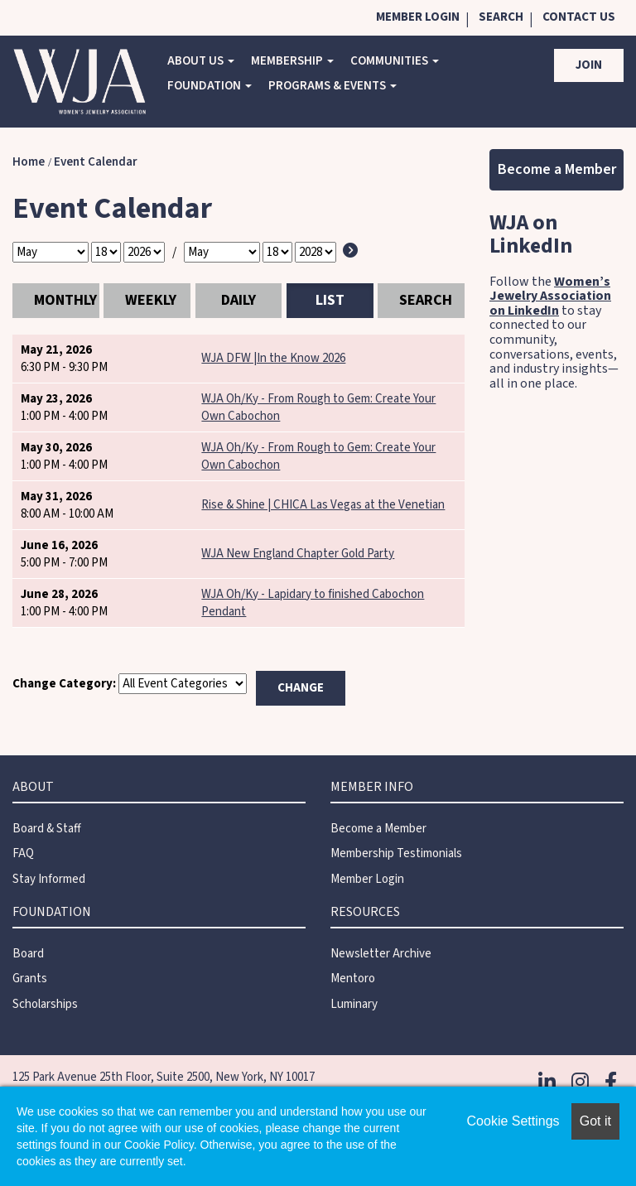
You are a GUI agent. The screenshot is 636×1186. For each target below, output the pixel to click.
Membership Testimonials (396, 853)
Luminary (354, 1004)
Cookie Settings (513, 1121)
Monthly (65, 300)
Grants (29, 978)
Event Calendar (95, 162)
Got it (595, 1121)
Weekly (150, 300)
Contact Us (578, 17)
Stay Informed (48, 879)
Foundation (209, 85)
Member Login (418, 17)
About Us (200, 61)
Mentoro (352, 978)
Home (28, 162)
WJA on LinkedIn (530, 234)
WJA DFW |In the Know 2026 (273, 358)
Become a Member (557, 169)
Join (589, 65)
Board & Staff (46, 828)
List (330, 300)
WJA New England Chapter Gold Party (297, 553)
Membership (292, 61)
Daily (238, 300)
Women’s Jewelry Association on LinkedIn (550, 296)
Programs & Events (332, 85)
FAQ (23, 853)
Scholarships (45, 1004)
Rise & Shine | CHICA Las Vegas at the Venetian (323, 504)
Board (28, 953)
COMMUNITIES (394, 61)
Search (501, 17)
